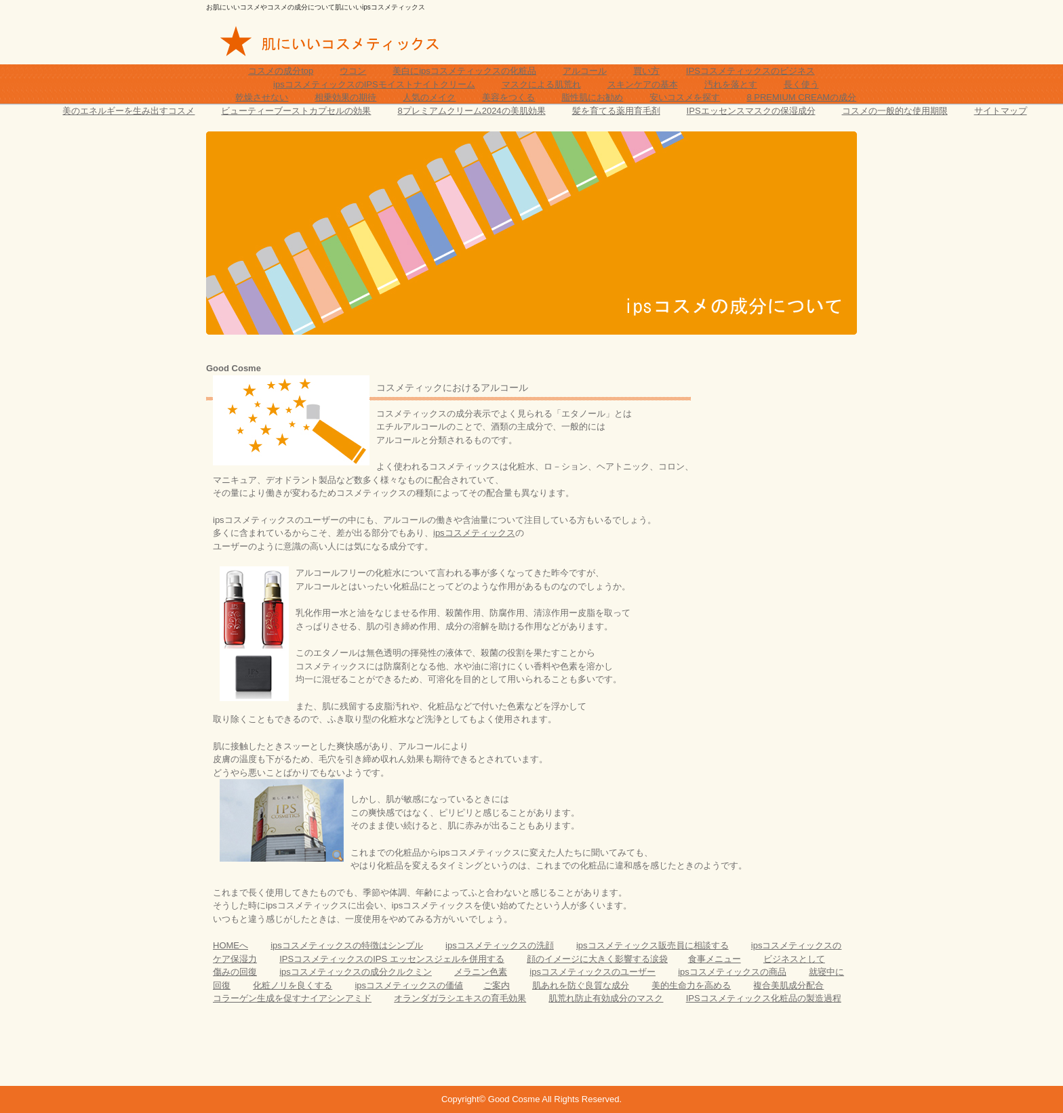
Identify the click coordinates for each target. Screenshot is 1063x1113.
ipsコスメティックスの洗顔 (499, 945)
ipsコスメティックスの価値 (409, 985)
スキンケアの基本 (642, 84)
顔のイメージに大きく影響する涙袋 (597, 959)
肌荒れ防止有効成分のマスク (605, 998)
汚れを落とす (730, 84)
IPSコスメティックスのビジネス (750, 71)
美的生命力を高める (691, 985)
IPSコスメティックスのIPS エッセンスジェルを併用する (391, 959)
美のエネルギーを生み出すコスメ (128, 111)
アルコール (585, 71)
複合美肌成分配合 (788, 985)
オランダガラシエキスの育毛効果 (460, 998)
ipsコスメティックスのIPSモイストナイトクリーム (374, 84)
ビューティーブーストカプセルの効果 (296, 111)
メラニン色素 (480, 972)
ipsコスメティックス (474, 533)
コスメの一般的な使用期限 (895, 111)
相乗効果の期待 (345, 97)
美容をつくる (508, 97)
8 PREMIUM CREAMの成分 (801, 97)
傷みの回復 (235, 972)
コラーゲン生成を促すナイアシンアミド (292, 998)
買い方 (646, 71)
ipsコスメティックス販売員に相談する (652, 945)
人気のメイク (429, 97)
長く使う (801, 84)
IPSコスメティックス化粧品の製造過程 (763, 998)
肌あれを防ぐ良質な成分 (580, 985)
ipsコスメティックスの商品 (732, 972)
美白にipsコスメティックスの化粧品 (464, 71)
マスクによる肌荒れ (541, 84)
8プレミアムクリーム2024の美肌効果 (471, 111)
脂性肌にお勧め (592, 97)
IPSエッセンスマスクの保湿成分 (751, 111)
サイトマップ (1000, 111)
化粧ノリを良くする (292, 985)
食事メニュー (714, 959)
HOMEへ (230, 945)
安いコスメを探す (684, 97)
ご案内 (496, 985)
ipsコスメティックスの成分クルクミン (355, 972)
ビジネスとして (794, 959)
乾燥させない (261, 97)
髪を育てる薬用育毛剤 (616, 111)
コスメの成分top (280, 71)
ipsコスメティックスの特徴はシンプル (346, 945)
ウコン (353, 71)
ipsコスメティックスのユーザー (592, 972)
